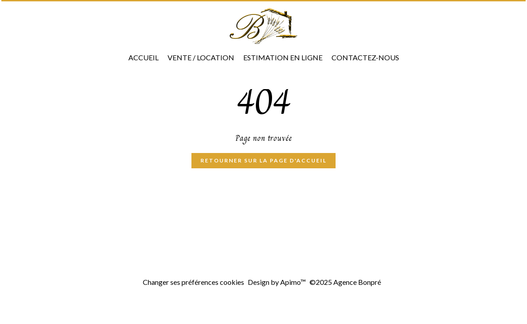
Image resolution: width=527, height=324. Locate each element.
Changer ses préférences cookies (193, 282)
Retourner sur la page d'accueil (263, 160)
